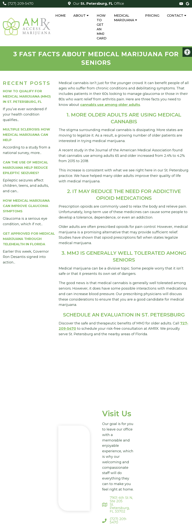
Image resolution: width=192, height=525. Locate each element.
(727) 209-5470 (20, 4)
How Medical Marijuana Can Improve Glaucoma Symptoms (26, 206)
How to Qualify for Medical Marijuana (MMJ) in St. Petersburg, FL (27, 96)
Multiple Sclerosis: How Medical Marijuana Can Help (26, 134)
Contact (175, 15)
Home (60, 15)
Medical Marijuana (124, 18)
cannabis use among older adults (110, 105)
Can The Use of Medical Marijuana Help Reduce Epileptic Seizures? (25, 167)
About (79, 15)
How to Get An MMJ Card (101, 27)
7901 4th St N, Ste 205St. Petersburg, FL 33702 (121, 504)
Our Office (98, 4)
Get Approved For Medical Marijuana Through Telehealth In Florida (29, 239)
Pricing (152, 15)
